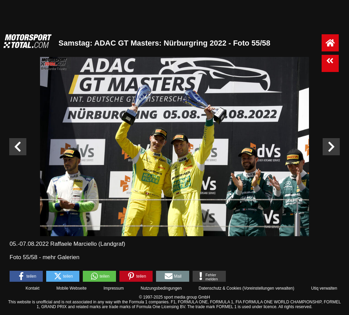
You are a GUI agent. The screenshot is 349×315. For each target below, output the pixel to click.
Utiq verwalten (324, 288)
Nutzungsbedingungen (161, 288)
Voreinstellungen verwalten (268, 288)
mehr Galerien (60, 257)
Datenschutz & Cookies (219, 288)
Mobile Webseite (71, 288)
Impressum (113, 288)
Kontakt (33, 288)
